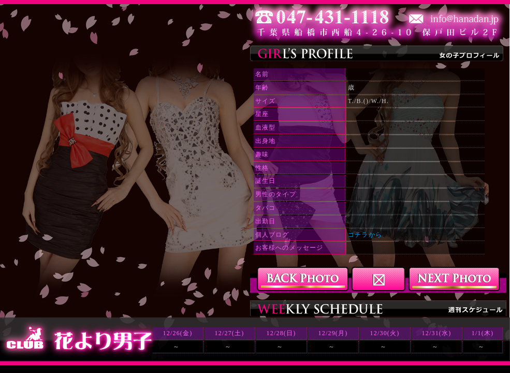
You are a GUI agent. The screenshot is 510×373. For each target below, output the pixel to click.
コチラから (365, 234)
